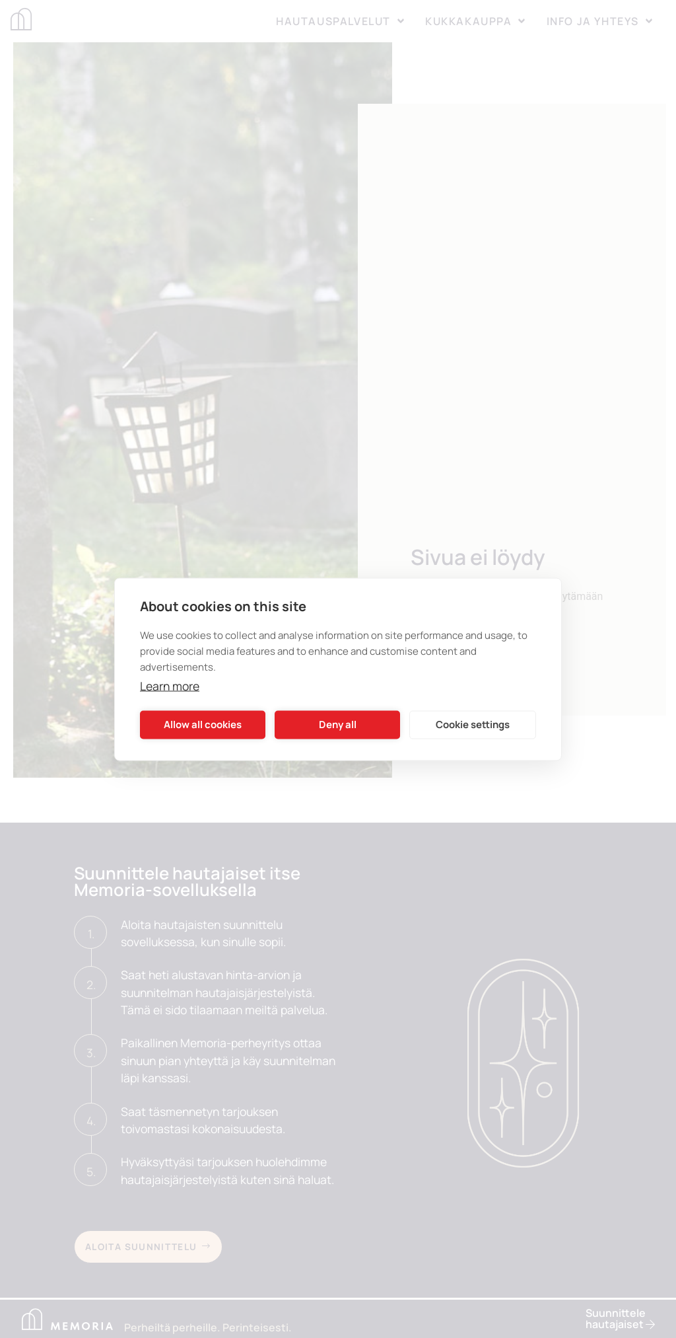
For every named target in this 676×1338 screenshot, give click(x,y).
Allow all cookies (203, 724)
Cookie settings (473, 724)
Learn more (169, 685)
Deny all (337, 724)
